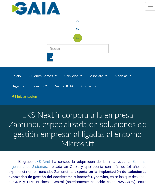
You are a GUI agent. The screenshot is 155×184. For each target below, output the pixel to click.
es (77, 37)
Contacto (88, 86)
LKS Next (42, 161)
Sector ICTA (64, 86)
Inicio (16, 76)
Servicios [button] (71, 76)
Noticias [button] (121, 76)
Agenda (18, 86)
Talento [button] (38, 86)
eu (78, 20)
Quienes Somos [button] (41, 76)
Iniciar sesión (24, 96)
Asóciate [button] (97, 76)
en (77, 29)
